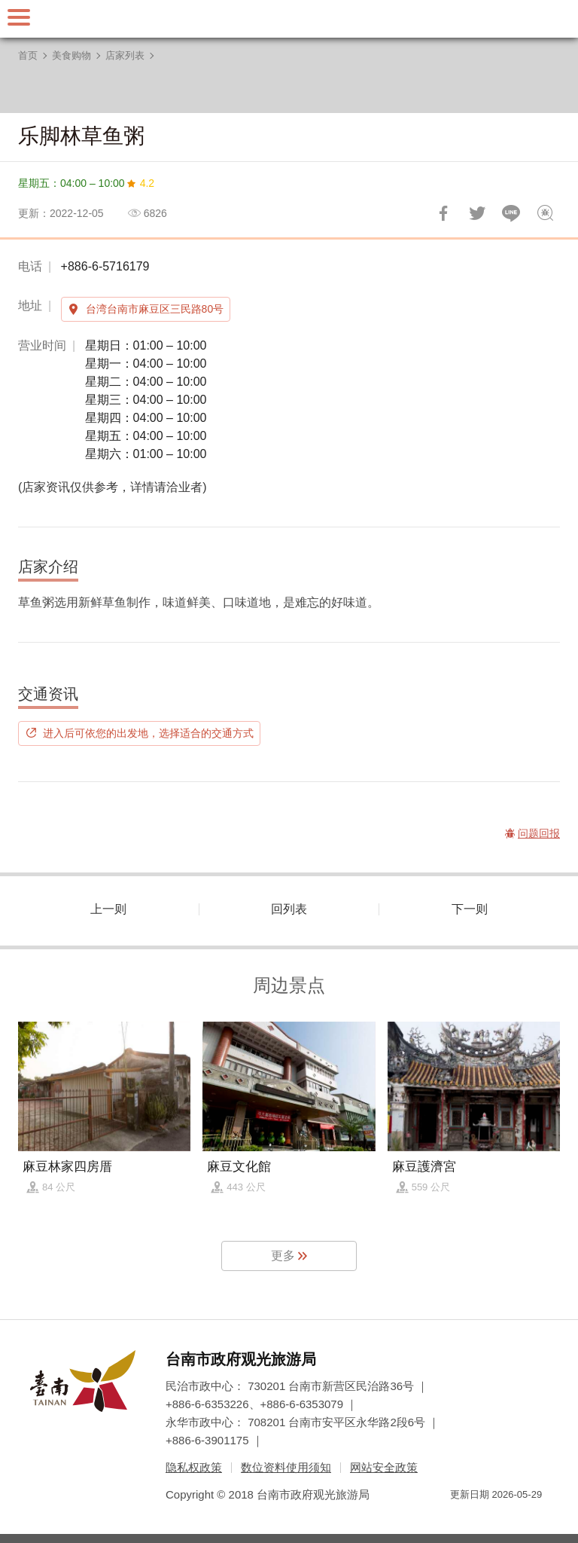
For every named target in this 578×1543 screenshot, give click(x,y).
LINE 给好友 (511, 213)
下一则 (470, 909)
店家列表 (124, 55)
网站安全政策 (384, 1467)
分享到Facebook (443, 213)
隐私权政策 (194, 1467)
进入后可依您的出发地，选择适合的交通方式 (148, 733)
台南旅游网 (289, 19)
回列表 (289, 909)
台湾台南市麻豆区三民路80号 (155, 309)
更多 (283, 1255)
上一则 (108, 909)
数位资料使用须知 (286, 1467)
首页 (28, 55)
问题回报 (545, 213)
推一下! (477, 213)
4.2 (147, 183)
